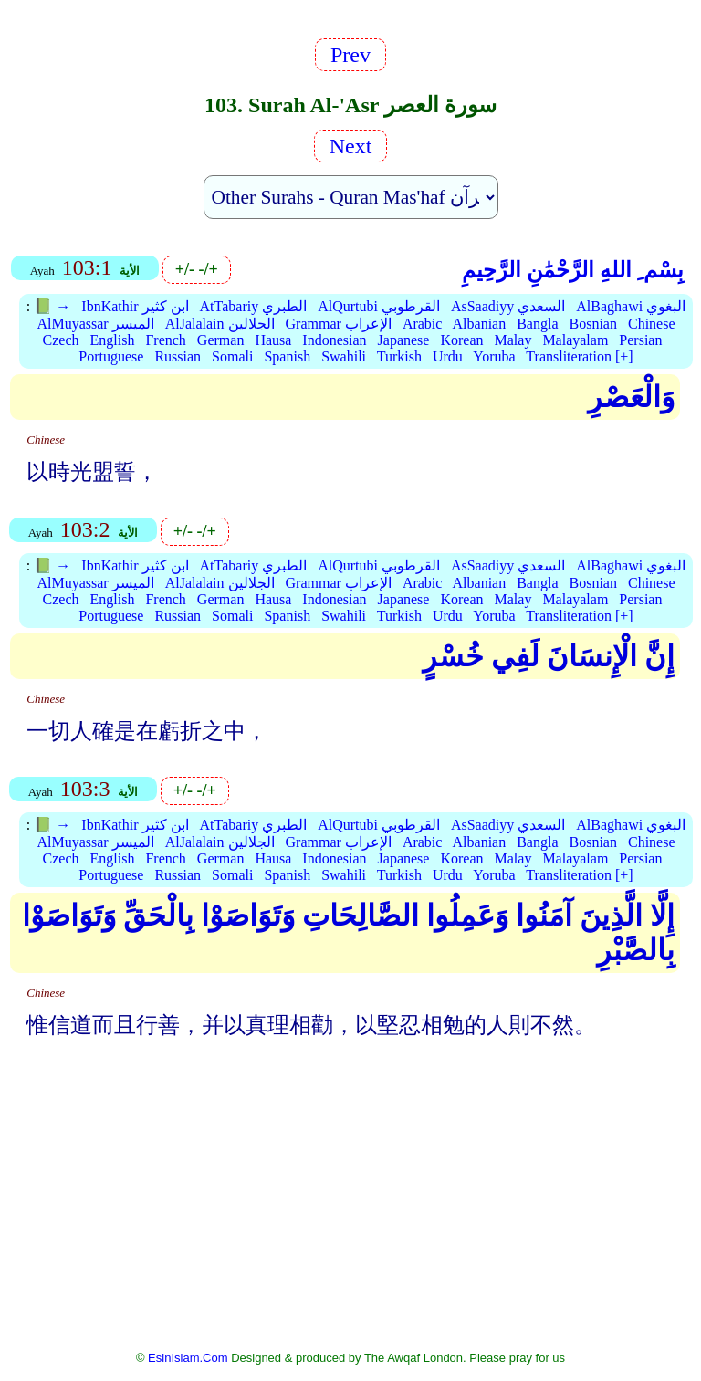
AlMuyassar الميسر (95, 323)
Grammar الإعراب (339, 323)
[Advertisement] (351, 1206)
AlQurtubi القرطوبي (379, 306)
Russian (177, 356)
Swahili (343, 356)
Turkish (399, 356)
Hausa (273, 340)
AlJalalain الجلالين (220, 323)
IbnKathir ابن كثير (134, 306)
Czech (61, 340)
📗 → (52, 306)
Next (351, 146)
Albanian (480, 323)
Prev (350, 55)
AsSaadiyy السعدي (508, 306)
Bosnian (593, 323)
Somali (232, 356)
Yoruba (494, 356)
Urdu (448, 356)
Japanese (404, 340)
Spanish (287, 356)
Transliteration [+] (579, 356)
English (112, 340)
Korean (461, 340)
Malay (513, 340)
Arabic (423, 323)
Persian (640, 340)
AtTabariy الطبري (254, 306)
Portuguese (110, 356)
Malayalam (575, 340)
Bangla (537, 323)
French (165, 340)
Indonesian (334, 340)
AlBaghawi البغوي (630, 306)
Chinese (651, 323)
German (221, 340)
